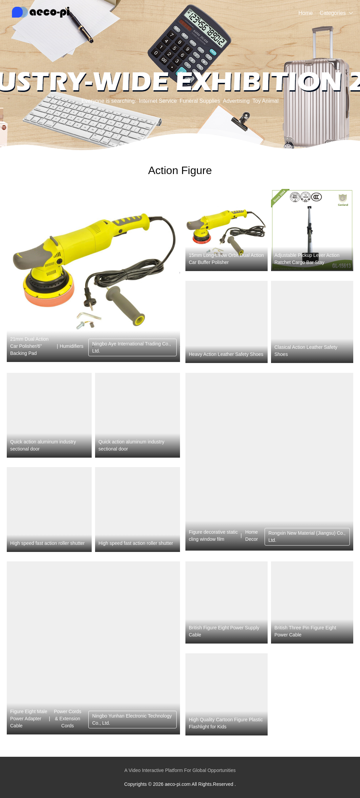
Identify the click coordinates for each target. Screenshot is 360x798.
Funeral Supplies (200, 101)
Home (305, 13)
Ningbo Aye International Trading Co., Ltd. (131, 347)
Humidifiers (71, 346)
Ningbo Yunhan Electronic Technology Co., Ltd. (132, 719)
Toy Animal (265, 101)
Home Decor (251, 535)
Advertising (236, 101)
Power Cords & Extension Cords (67, 718)
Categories (333, 13)
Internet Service (158, 101)
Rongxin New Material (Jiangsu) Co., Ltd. (306, 536)
